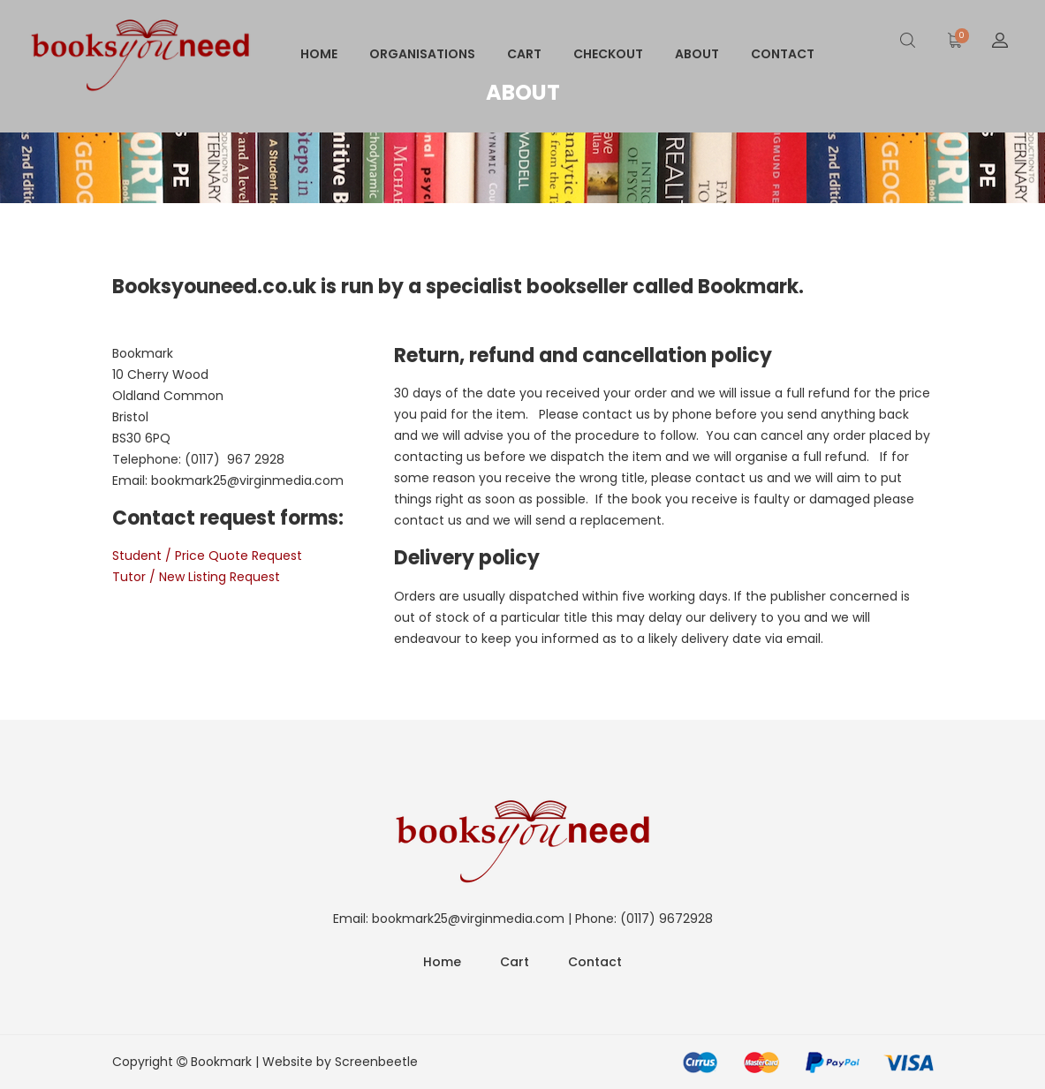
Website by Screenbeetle (340, 1061)
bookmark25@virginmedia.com (247, 480)
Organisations (422, 54)
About (697, 54)
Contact (782, 54)
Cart (524, 54)
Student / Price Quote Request (207, 555)
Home (318, 54)
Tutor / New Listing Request (196, 577)
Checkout (608, 54)
